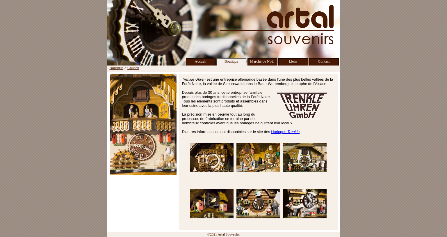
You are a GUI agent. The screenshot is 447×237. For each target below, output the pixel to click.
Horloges (285, 132)
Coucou (133, 68)
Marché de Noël (262, 61)
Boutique (231, 61)
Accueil (200, 61)
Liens (293, 61)
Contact (324, 61)
